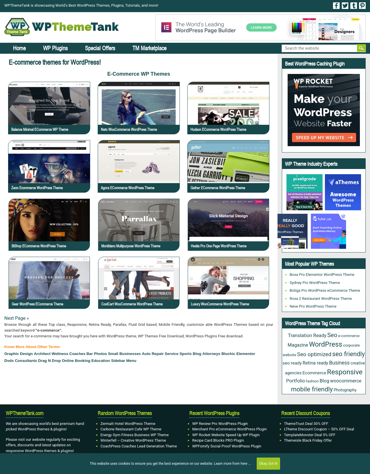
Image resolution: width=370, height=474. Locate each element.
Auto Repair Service (160, 354)
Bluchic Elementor (238, 354)
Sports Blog (190, 354)
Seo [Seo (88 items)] (332, 335)
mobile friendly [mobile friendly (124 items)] (312, 389)
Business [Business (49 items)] (339, 363)
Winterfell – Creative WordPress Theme (133, 440)
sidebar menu (123, 360)
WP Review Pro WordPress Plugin (220, 423)
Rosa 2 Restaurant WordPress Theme (321, 298)
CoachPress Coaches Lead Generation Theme (139, 446)
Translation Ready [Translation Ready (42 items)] (307, 335)
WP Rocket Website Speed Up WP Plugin (226, 435)
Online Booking (76, 360)
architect (42, 354)
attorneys (211, 354)
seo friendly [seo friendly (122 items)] (348, 354)
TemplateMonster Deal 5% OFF (310, 435)
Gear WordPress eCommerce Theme (50, 290)
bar (89, 354)
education (100, 360)
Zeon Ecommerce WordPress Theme (37, 187)
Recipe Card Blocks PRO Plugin (218, 440)
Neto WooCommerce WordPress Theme (129, 129)
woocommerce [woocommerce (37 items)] (345, 381)
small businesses (124, 354)
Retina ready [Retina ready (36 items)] (315, 363)
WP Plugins (55, 48)
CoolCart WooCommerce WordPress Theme (141, 290)
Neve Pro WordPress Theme (313, 306)
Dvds (9, 360)
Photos (100, 354)
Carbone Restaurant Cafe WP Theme (131, 429)
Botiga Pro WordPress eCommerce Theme (325, 290)
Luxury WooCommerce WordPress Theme (230, 290)
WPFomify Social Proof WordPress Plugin (226, 446)
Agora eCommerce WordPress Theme (127, 187)
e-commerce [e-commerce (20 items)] (349, 336)
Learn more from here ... (232, 464)
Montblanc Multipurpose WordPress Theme (140, 232)
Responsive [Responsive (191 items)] (344, 372)
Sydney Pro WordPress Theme (315, 282)
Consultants (26, 360)
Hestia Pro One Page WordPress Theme (229, 232)
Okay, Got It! (268, 464)
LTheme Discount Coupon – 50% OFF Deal (319, 429)
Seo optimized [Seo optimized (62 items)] (314, 354)
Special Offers (100, 48)
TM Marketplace (149, 48)
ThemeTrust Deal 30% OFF (306, 423)
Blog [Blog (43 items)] (324, 381)
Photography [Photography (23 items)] (345, 390)
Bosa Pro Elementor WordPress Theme (322, 274)
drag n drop (49, 360)
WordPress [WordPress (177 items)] (325, 344)
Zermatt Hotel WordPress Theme (128, 423)
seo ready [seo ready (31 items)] (291, 363)
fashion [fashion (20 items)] (312, 381)
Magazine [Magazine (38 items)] (298, 345)
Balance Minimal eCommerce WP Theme (39, 129)
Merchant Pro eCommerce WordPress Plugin (229, 429)
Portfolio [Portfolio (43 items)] (295, 381)
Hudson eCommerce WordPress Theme (218, 129)
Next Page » (16, 318)
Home (19, 48)
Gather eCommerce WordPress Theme (217, 187)
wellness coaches (69, 354)
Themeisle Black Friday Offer (308, 440)
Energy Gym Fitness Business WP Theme (135, 435)
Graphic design (18, 354)
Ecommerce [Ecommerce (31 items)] (314, 373)
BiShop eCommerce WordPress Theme (50, 232)
